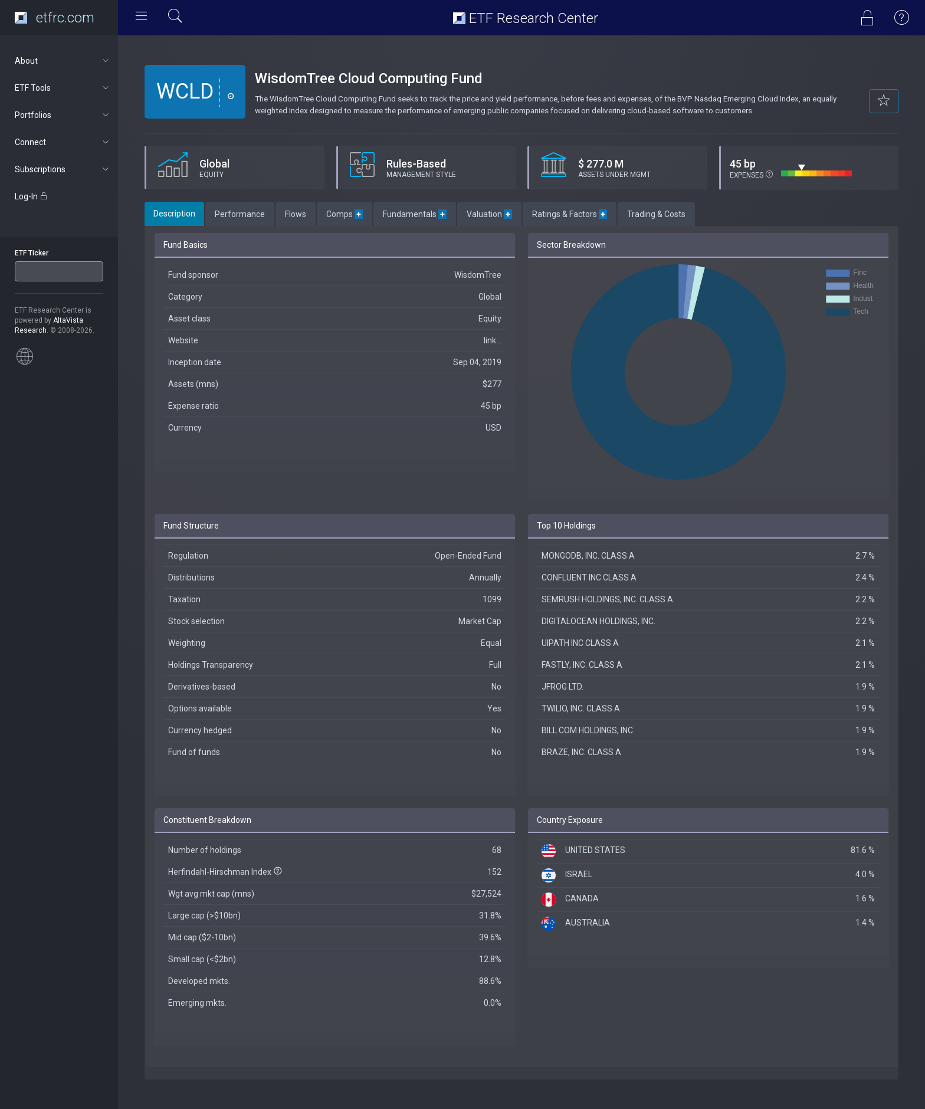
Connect (63, 142)
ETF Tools (63, 88)
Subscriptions (63, 169)
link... (492, 340)
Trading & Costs (656, 214)
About (63, 60)
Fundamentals (415, 214)
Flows (295, 214)
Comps (344, 214)
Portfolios (63, 115)
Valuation (489, 214)
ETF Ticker (31, 253)
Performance (240, 214)
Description (174, 213)
